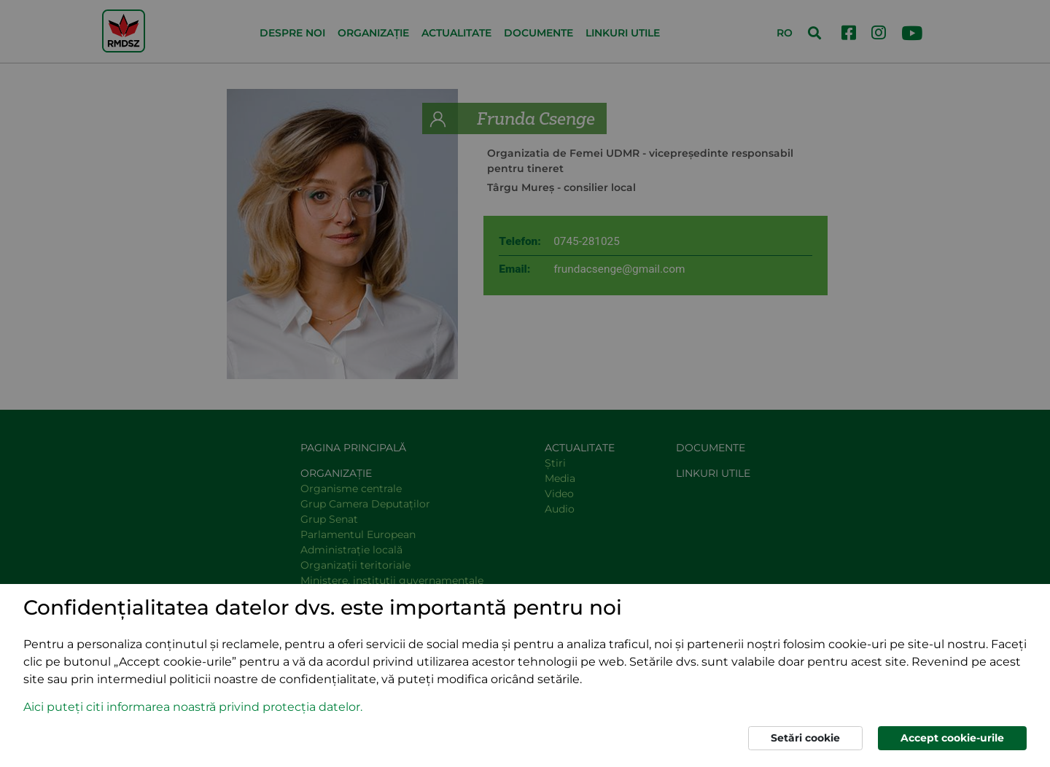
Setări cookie (805, 737)
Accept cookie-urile (952, 737)
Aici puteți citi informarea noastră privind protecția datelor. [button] (192, 707)
